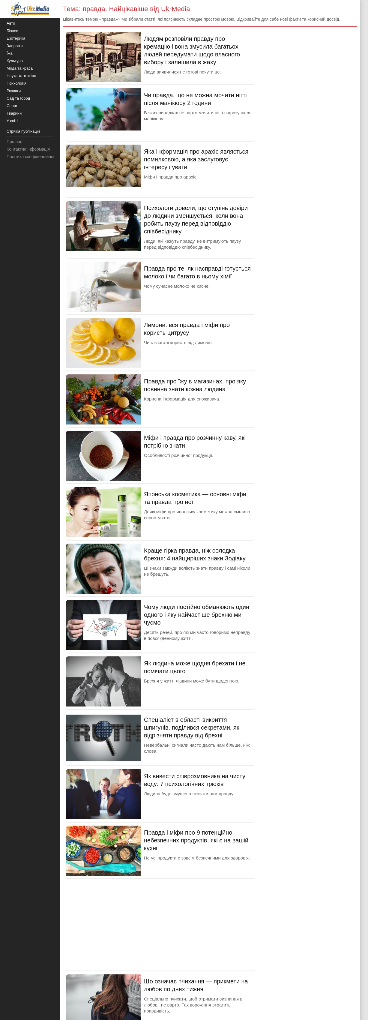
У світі (12, 120)
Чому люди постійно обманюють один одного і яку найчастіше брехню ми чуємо (196, 615)
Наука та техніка (21, 76)
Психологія (16, 83)
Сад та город (18, 98)
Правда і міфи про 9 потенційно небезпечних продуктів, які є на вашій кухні (196, 840)
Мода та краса (20, 68)
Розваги (14, 90)
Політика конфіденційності (32, 156)
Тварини (14, 113)
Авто (11, 23)
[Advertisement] (160, 924)
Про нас (14, 141)
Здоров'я (15, 46)
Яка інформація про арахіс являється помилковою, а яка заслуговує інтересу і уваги (196, 159)
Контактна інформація (28, 149)
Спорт (12, 106)
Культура (15, 60)
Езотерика (16, 38)
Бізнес (12, 30)
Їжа (10, 53)
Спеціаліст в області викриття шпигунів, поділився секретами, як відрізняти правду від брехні (191, 727)
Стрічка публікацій (23, 131)
